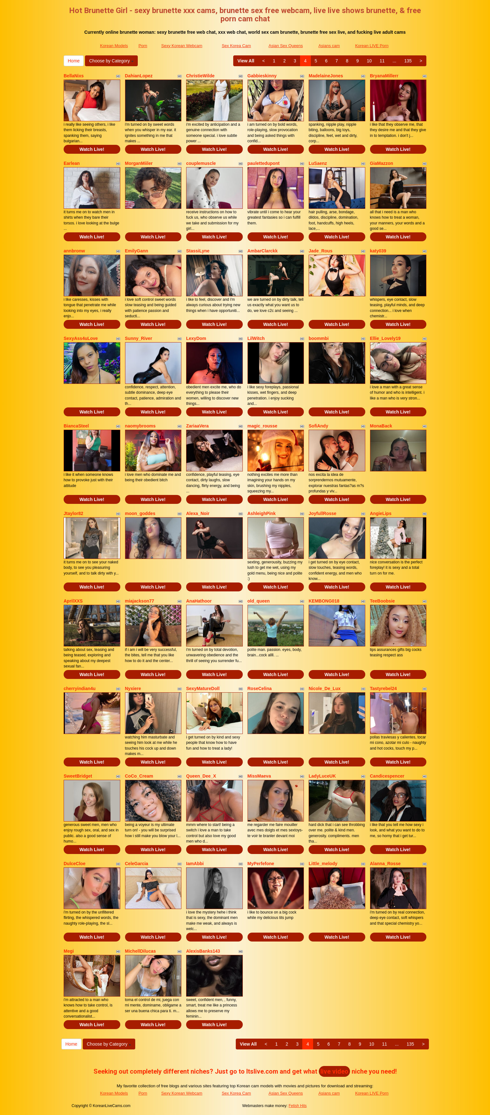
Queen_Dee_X (201, 776)
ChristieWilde (200, 75)
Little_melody (323, 863)
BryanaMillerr (384, 75)
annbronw (74, 250)
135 (407, 60)
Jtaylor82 (73, 513)
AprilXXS (73, 600)
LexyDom (196, 338)
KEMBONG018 (324, 600)
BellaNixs (74, 75)
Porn (142, 45)
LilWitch (256, 338)
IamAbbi (195, 863)
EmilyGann (136, 250)
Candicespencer (387, 776)
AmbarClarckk (263, 250)
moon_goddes (140, 513)
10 (369, 60)
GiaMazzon (381, 163)
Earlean (72, 163)
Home (74, 60)
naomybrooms (140, 425)
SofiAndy (318, 425)
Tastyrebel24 (383, 688)
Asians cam (329, 45)
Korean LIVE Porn (371, 45)
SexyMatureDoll (203, 688)
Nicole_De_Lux (324, 688)
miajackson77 (139, 600)
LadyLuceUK (322, 776)
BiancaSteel (76, 425)
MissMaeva (259, 776)
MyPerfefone (261, 863)
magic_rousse (262, 425)
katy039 (378, 250)
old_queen (259, 600)
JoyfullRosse (322, 513)
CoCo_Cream (139, 776)
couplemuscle (201, 163)
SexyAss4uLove (81, 338)
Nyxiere (133, 688)
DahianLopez (139, 75)
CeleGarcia (136, 863)
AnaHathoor (199, 600)
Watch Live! (92, 149)
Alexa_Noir (197, 513)
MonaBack (381, 425)
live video (334, 1071)
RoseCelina (260, 688)
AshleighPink (262, 513)
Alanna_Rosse (385, 863)
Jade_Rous (320, 250)
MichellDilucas (140, 951)
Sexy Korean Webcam (181, 45)
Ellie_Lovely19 (385, 338)
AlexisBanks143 (203, 951)
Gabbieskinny (262, 75)
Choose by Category (111, 60)
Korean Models (114, 45)
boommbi (319, 338)
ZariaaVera (197, 425)
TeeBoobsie (382, 600)
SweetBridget (78, 776)
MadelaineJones (326, 75)
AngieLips (381, 513)
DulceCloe (74, 863)
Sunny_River (138, 338)
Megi (69, 951)
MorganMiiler (139, 163)
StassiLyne (197, 250)
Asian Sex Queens (286, 45)
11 (382, 60)
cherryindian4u (79, 688)
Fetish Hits (298, 1106)
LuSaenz (318, 163)
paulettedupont (264, 163)
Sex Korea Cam (236, 45)
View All (245, 60)
